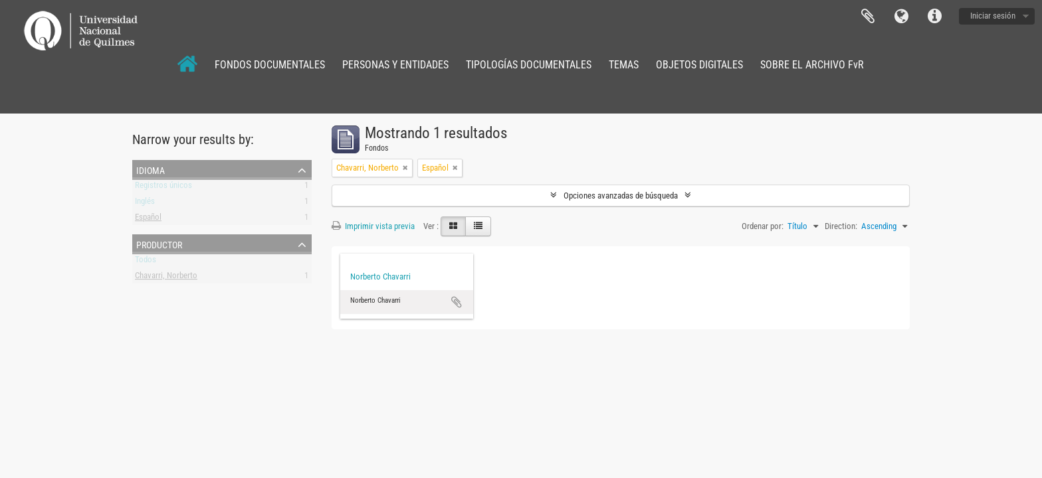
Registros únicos (163, 188)
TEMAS (624, 64)
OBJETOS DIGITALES (699, 64)
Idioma (901, 16)
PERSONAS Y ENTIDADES (395, 64)
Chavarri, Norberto (166, 278)
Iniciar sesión (992, 16)
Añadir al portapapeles (456, 302)
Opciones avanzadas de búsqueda (621, 195)
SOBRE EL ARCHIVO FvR (812, 64)
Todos (145, 262)
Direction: (841, 226)
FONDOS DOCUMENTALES (270, 64)
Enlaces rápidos (934, 16)
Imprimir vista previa (373, 226)
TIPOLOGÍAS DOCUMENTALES (528, 64)
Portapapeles (868, 16)
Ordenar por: (762, 226)
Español (148, 219)
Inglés (145, 203)
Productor (159, 244)
